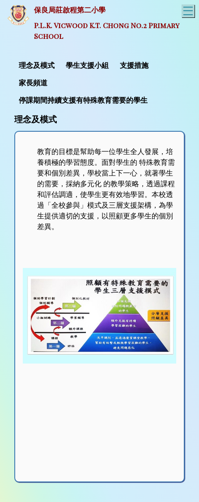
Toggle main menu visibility (189, 9)
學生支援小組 (87, 65)
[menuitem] (37, 64)
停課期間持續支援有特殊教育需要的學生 (83, 100)
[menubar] (99, 82)
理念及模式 (37, 65)
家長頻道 (33, 83)
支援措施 (134, 65)
